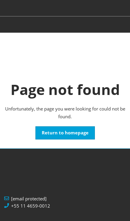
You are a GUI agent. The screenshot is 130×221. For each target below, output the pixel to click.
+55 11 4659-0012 (30, 206)
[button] (65, 132)
